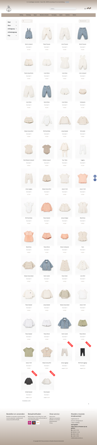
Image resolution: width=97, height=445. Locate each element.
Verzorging (54, 15)
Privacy (51, 423)
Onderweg (28, 15)
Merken (74, 15)
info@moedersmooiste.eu (77, 438)
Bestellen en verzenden (55, 420)
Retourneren (52, 416)
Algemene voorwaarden (55, 418)
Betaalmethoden (53, 421)
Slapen (35, 15)
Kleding (21, 15)
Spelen (61, 15)
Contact (67, 2)
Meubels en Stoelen (44, 15)
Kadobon (68, 15)
